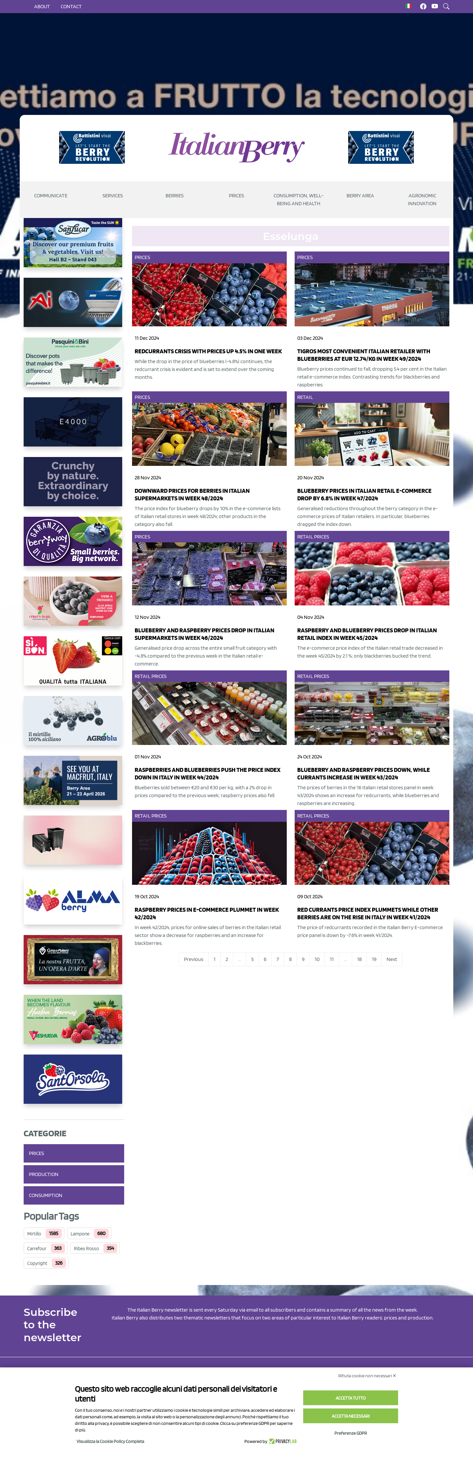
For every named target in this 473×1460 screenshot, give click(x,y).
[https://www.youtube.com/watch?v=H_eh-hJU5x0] (74, 427)
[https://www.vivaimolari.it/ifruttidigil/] (74, 606)
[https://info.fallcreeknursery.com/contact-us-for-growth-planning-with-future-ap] (74, 786)
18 (359, 959)
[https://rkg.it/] (74, 487)
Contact (71, 6)
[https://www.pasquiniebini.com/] (74, 367)
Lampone (80, 1234)
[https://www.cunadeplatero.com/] (74, 965)
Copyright (37, 1263)
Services (112, 195)
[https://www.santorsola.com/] (74, 1084)
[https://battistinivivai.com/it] (92, 147)
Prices (236, 195)
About (42, 6)
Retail (305, 397)
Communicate (50, 195)
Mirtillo (34, 1234)
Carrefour (36, 1249)
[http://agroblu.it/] (74, 726)
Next (392, 959)
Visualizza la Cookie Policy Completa (110, 1441)
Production (43, 1174)
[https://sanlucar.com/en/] (74, 248)
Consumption (45, 1195)
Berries (175, 195)
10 (317, 959)
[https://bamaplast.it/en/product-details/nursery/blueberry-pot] (74, 845)
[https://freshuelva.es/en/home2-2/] (74, 1025)
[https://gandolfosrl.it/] (74, 905)
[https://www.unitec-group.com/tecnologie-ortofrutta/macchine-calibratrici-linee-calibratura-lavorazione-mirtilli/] (74, 308)
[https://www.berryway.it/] (74, 547)
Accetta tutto (351, 1398)
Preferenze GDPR (350, 1433)
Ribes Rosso (86, 1249)
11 (332, 959)
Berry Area (360, 195)
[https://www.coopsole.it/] (74, 666)
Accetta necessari (351, 1416)
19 (374, 959)
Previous (193, 959)
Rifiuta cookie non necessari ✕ (367, 1375)
